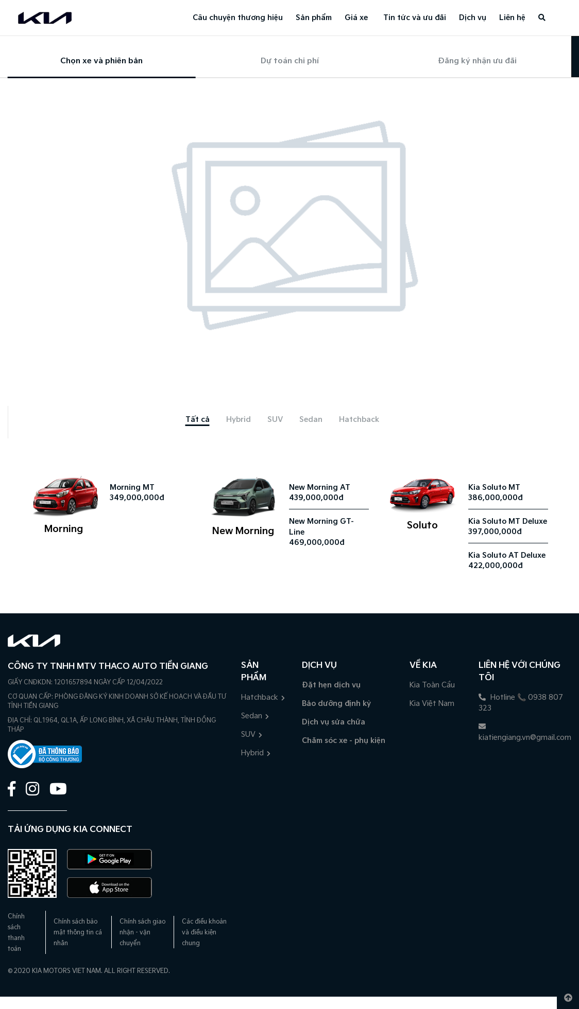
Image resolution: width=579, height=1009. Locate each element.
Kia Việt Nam (432, 703)
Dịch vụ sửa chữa (333, 722)
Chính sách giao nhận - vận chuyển (142, 932)
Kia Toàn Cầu (432, 685)
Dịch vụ (472, 17)
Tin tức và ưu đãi (414, 17)
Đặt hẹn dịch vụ (331, 685)
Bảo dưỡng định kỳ (336, 703)
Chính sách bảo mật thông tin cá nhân (78, 932)
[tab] (197, 420)
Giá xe (356, 17)
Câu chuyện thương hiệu (238, 17)
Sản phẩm (314, 17)
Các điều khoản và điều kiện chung (204, 932)
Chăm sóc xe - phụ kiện (343, 740)
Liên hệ (512, 17)
